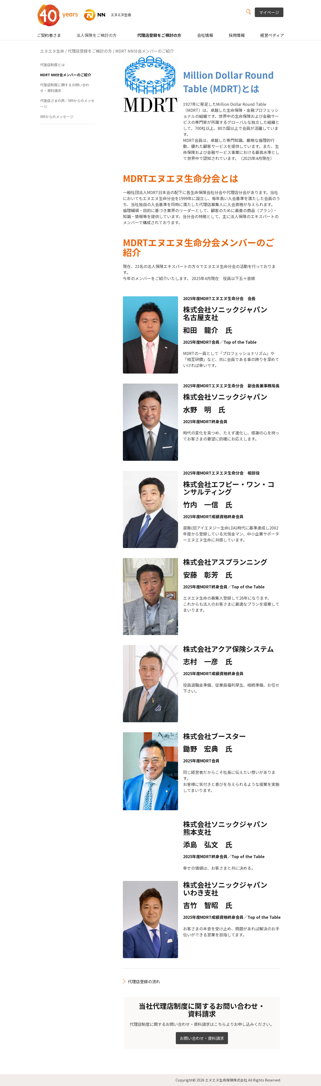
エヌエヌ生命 (52, 51)
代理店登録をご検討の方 (159, 35)
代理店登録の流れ (144, 981)
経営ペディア (272, 35)
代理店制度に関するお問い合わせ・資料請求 (64, 87)
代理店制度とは (52, 64)
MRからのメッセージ (56, 116)
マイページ (269, 12)
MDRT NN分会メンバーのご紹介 (65, 74)
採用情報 (237, 35)
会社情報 (205, 35)
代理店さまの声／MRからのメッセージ (67, 103)
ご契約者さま (49, 35)
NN (87, 15)
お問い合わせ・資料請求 (202, 1038)
